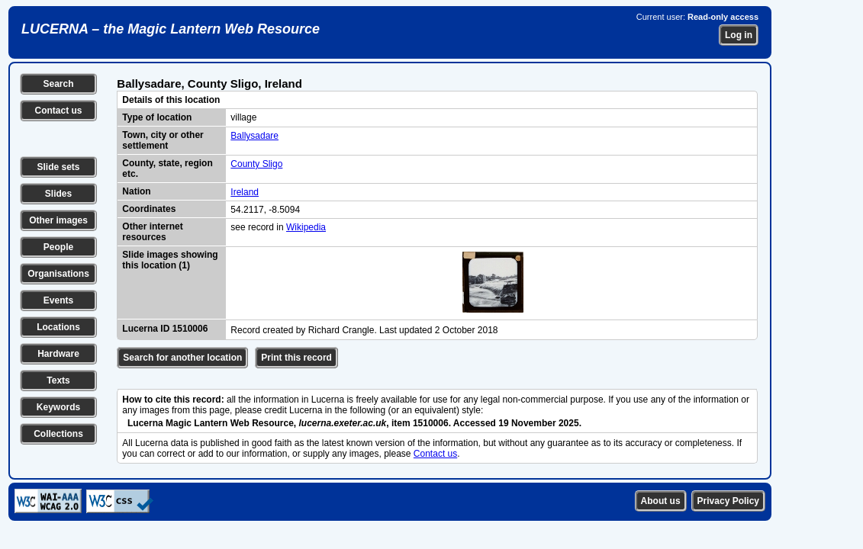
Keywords (58, 407)
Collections (58, 434)
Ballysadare (254, 135)
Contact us (58, 110)
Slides (58, 193)
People (58, 247)
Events (58, 300)
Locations (58, 327)
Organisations (58, 273)
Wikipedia (306, 227)
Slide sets (58, 167)
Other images (58, 220)
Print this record (296, 357)
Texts (58, 380)
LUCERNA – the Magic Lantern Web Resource (170, 29)
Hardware (58, 353)
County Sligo (256, 164)
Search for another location (182, 357)
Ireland (244, 192)
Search (58, 84)
